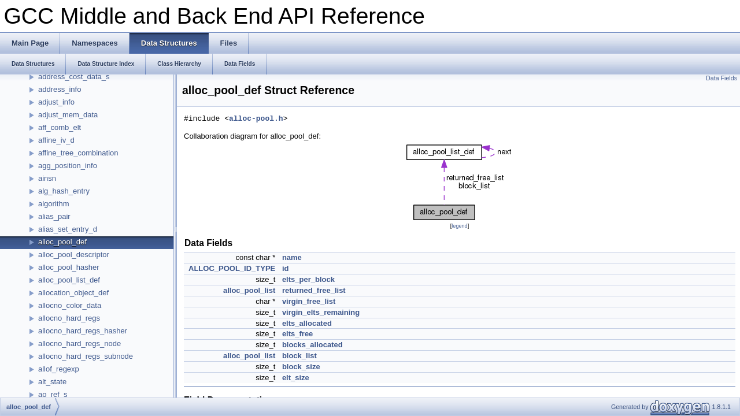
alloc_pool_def (62, 241)
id (285, 268)
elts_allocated (307, 323)
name (292, 257)
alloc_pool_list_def (69, 280)
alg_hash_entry (64, 191)
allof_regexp (58, 369)
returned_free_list (314, 290)
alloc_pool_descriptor (73, 254)
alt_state (52, 381)
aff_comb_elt (59, 127)
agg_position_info (67, 165)
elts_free (297, 333)
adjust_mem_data (68, 114)
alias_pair (54, 216)
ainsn (47, 178)
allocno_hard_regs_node (79, 343)
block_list (299, 355)
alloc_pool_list (249, 290)
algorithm (53, 203)
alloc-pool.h (256, 119)
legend (459, 226)
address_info (59, 89)
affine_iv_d (56, 140)
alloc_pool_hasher (68, 267)
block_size (301, 366)
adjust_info (56, 102)
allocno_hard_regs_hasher (82, 330)
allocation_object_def (73, 292)
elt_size (295, 377)
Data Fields (721, 78)
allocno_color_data (69, 305)
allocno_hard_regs (69, 318)
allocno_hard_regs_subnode (85, 356)
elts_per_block (308, 279)
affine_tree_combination (78, 152)
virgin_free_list (309, 301)
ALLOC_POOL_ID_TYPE (231, 268)
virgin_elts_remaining (321, 312)
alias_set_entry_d (67, 229)
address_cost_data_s (74, 76)
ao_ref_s (53, 394)
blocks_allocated (312, 344)
